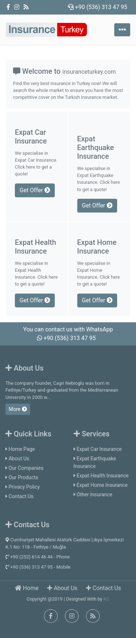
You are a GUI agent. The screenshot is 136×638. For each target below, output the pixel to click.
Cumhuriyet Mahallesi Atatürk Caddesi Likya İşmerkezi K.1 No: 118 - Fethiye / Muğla (64, 543)
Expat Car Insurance (98, 449)
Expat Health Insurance (101, 476)
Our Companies (24, 468)
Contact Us (19, 496)
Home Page (20, 449)
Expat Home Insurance (101, 485)
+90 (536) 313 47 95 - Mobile (37, 567)
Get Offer (35, 190)
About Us (17, 458)
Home (26, 588)
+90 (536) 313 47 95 (97, 7)
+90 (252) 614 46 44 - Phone (37, 557)
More (18, 409)
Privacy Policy (22, 487)
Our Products (21, 477)
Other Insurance (93, 494)
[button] (10, 49)
